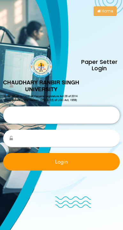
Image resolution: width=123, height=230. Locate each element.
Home (105, 11)
